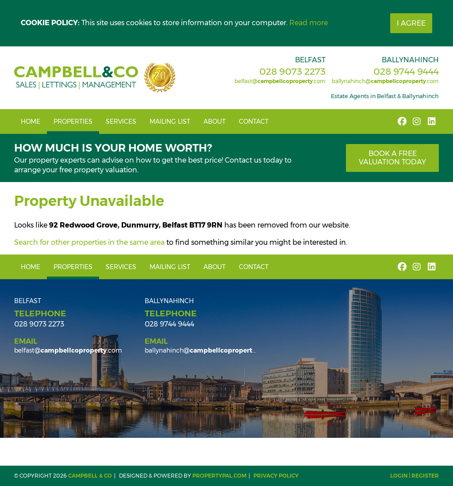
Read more (308, 23)
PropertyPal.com (219, 475)
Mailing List (170, 121)
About (214, 121)
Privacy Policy (276, 475)
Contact (254, 121)
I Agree (411, 23)
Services (121, 121)
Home (30, 121)
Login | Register (414, 475)
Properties (73, 121)
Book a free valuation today (392, 157)
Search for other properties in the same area (89, 242)
